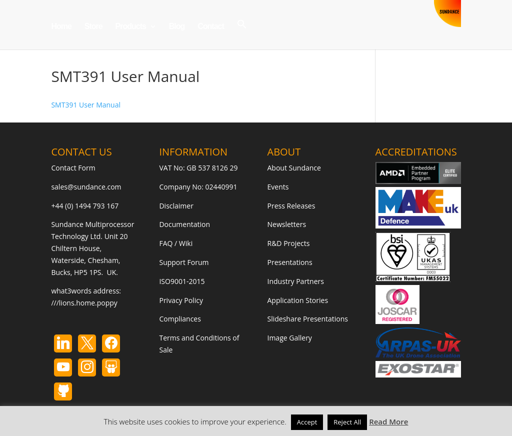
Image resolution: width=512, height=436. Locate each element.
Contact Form (73, 167)
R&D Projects (289, 243)
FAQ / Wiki (175, 243)
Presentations (290, 262)
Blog (177, 26)
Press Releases (292, 205)
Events (278, 187)
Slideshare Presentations (308, 319)
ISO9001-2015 (181, 281)
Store (93, 26)
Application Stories (298, 300)
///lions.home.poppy (84, 303)
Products (131, 26)
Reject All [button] (347, 422)
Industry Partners (296, 281)
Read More (388, 421)
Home (61, 26)
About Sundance (294, 167)
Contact (211, 26)
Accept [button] (307, 422)
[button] (242, 34)
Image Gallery (290, 337)
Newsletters (287, 224)
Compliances (179, 319)
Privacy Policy (180, 300)
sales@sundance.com (86, 187)
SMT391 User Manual (85, 105)
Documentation (184, 224)
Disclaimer (176, 205)
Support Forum (183, 262)
